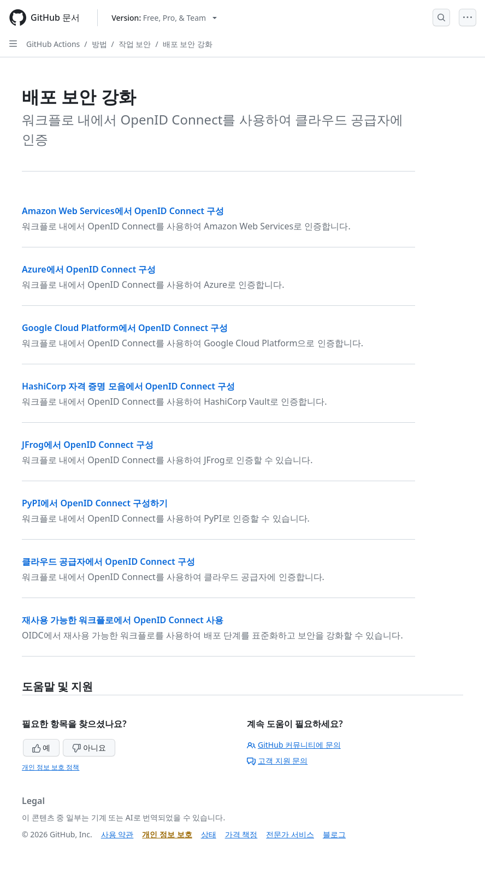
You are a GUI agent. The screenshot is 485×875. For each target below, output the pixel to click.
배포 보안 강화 (187, 44)
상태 (208, 834)
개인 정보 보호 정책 (50, 767)
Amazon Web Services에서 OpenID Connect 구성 (123, 211)
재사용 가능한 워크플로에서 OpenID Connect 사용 (122, 620)
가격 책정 (241, 834)
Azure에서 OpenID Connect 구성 (89, 269)
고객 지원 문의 (277, 760)
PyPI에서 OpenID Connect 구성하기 (95, 503)
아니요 (89, 747)
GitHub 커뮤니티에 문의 (294, 745)
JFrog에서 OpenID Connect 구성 (87, 445)
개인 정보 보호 (167, 834)
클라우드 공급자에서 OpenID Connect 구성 (108, 561)
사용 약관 (117, 834)
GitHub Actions (53, 44)
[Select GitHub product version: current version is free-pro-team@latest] (164, 17)
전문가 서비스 (290, 834)
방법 (99, 44)
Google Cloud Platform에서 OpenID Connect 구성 (125, 328)
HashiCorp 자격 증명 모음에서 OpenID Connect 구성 (128, 386)
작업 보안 (135, 44)
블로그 (334, 834)
